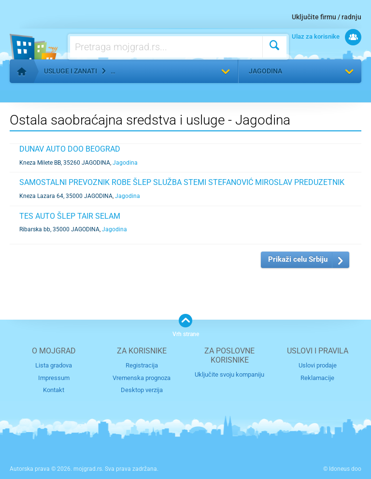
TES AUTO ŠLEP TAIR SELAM (69, 216)
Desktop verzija (142, 390)
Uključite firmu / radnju (326, 17)
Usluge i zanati (70, 71)
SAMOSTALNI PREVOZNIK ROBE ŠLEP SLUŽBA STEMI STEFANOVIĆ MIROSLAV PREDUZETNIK (181, 182)
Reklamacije (317, 377)
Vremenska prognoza (142, 377)
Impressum (54, 377)
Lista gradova (53, 365)
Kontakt (53, 390)
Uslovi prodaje (318, 365)
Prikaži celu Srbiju (298, 259)
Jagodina (265, 71)
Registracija (142, 365)
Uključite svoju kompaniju (229, 374)
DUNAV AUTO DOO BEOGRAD (69, 149)
